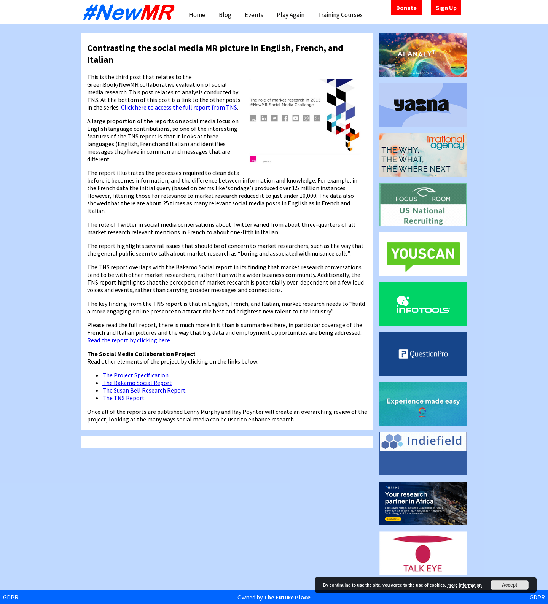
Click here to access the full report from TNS (179, 107)
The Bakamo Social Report (137, 382)
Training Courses (340, 15)
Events (254, 15)
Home (197, 15)
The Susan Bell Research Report (144, 390)
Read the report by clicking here (128, 340)
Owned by (274, 597)
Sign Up (446, 7)
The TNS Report (123, 398)
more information (464, 585)
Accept (509, 585)
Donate (406, 7)
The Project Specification (135, 375)
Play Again (290, 15)
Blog (225, 15)
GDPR (10, 597)
